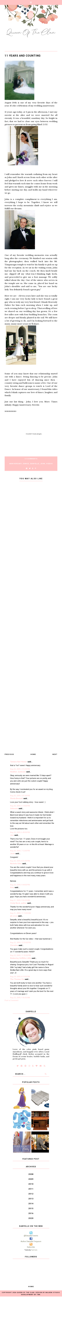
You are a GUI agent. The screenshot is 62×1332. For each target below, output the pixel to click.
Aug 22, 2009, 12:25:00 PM (20, 942)
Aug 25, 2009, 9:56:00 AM (20, 997)
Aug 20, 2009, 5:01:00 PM (20, 796)
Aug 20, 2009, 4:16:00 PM (20, 769)
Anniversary (15, 464)
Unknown (14, 808)
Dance (26, 464)
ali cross (13, 916)
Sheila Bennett (16, 798)
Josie (12, 853)
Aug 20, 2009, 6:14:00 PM (20, 806)
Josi (12, 835)
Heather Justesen (18, 772)
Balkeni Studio (53, 1292)
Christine (14, 945)
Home (33, 754)
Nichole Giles (16, 863)
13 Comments (31, 459)
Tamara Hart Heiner (18, 762)
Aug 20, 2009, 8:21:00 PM (20, 861)
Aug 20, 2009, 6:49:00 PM (20, 832)
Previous (9, 754)
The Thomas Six (17, 979)
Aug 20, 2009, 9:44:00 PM (20, 885)
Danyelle (34, 464)
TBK (38, 1294)
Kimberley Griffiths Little (20, 958)
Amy (12, 887)
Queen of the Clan (25, 1292)
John (42, 464)
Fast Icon (34, 1250)
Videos (49, 464)
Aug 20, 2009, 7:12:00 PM (20, 851)
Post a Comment (11, 1000)
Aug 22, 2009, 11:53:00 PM (20, 955)
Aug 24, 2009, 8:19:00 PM (20, 976)
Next (54, 754)
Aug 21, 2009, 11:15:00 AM (20, 913)
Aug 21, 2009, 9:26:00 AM (20, 900)
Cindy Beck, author (18, 903)
